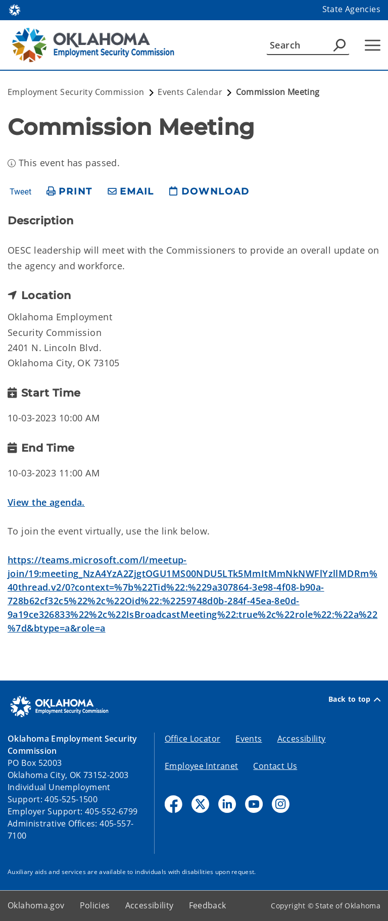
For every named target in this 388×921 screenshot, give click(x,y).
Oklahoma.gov (36, 905)
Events (248, 738)
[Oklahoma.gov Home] (15, 9)
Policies (95, 905)
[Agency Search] (339, 45)
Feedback (207, 905)
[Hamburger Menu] (372, 45)
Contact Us (275, 765)
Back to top (354, 699)
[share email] (131, 191)
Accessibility (301, 738)
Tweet (20, 192)
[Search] (308, 45)
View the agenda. (46, 502)
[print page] (69, 191)
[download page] (209, 191)
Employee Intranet (201, 765)
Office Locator (192, 738)
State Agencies (351, 9)
